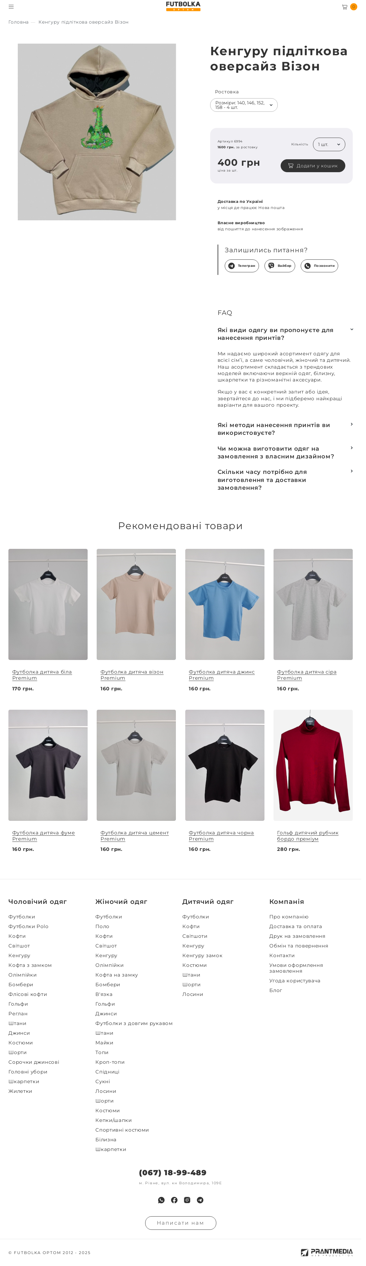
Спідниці (107, 1072)
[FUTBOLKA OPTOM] (183, 6)
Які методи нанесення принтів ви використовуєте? (274, 429)
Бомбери (20, 985)
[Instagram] (187, 1200)
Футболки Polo (28, 926)
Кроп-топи (109, 1062)
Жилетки (20, 1091)
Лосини (105, 1091)
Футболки (21, 917)
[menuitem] (50, 917)
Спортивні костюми (122, 1130)
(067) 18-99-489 (173, 1173)
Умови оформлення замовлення (296, 968)
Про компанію (288, 917)
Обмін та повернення (298, 946)
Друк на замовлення (297, 936)
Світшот (19, 946)
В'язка (104, 994)
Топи (102, 1052)
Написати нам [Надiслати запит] (181, 1223)
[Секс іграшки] (18, 22)
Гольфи (18, 1004)
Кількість (299, 144)
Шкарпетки (23, 1081)
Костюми (20, 1043)
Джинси (19, 1033)
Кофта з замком (30, 965)
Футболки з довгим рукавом (134, 1023)
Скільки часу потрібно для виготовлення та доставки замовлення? (262, 479)
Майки (104, 1043)
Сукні (102, 1081)
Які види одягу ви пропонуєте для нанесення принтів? (276, 334)
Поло (102, 926)
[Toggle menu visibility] (11, 6)
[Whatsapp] (161, 1200)
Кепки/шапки (113, 1120)
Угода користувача (295, 981)
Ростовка (227, 92)
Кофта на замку (116, 975)
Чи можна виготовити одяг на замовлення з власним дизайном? (276, 452)
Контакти (282, 955)
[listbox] (244, 105)
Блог (275, 990)
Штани (17, 1023)
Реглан (17, 1014)
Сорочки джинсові (33, 1062)
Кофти (17, 936)
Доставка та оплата (295, 926)
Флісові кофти (27, 994)
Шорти (17, 1052)
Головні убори (27, 1072)
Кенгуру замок (202, 955)
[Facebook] (174, 1200)
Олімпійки (22, 975)
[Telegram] (200, 1200)
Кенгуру (19, 955)
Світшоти (195, 936)
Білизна (106, 1140)
